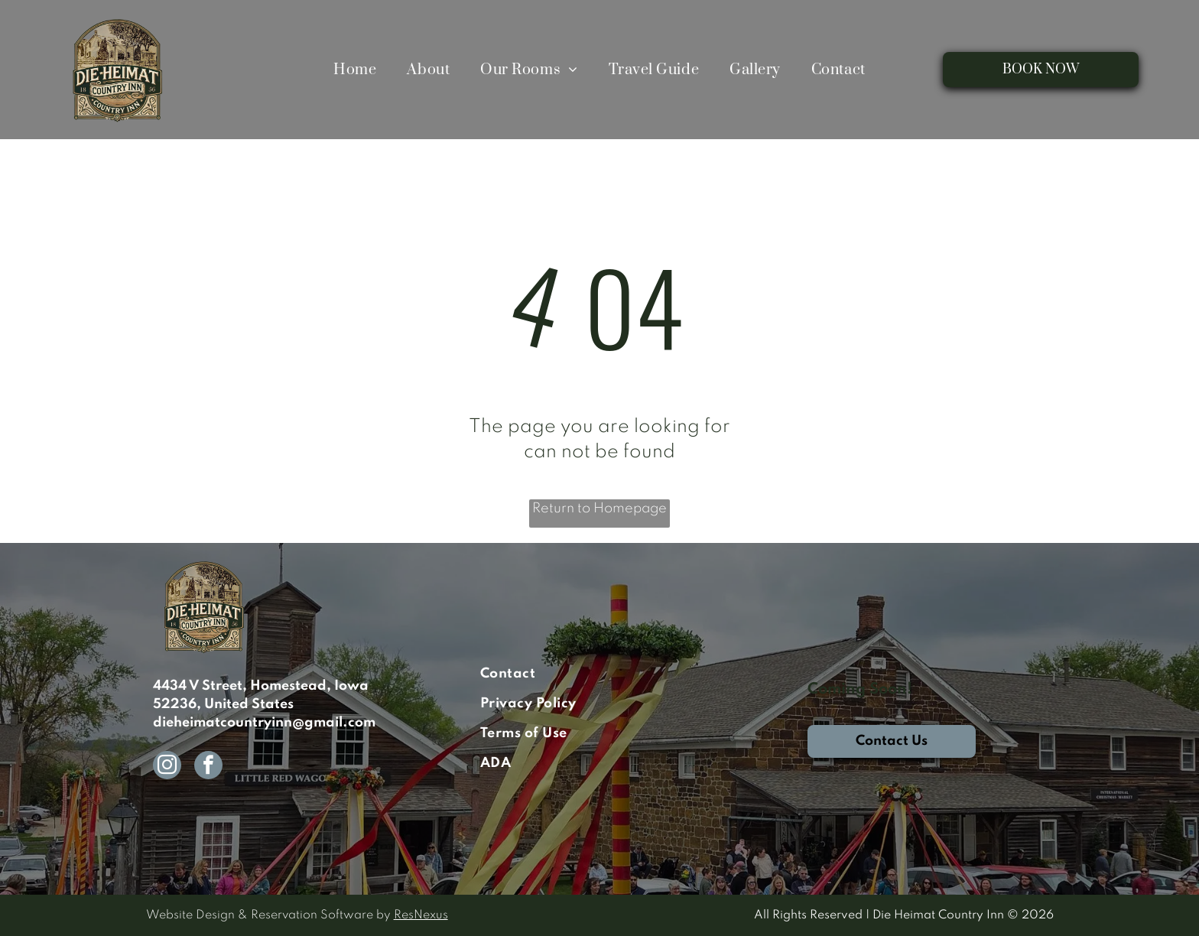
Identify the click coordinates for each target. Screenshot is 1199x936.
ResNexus (421, 915)
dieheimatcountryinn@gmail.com (264, 723)
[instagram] (167, 767)
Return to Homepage (599, 508)
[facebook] (208, 767)
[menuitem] (355, 69)
